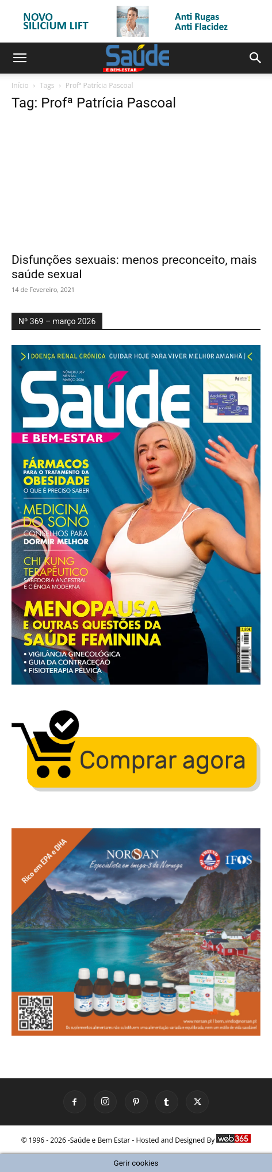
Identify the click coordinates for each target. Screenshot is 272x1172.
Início (20, 85)
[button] (19, 58)
